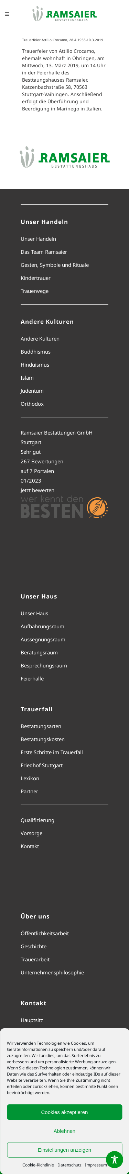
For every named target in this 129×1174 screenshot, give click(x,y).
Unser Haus (34, 613)
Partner (29, 791)
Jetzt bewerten (37, 490)
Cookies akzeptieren (64, 1112)
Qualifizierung (37, 820)
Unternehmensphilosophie (52, 972)
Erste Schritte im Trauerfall (52, 752)
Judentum (32, 390)
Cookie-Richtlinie (38, 1165)
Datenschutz (69, 1165)
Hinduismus (35, 364)
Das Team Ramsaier (44, 251)
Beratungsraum (39, 652)
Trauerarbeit (35, 959)
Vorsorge (31, 833)
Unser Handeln (38, 238)
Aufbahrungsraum (42, 626)
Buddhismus (36, 351)
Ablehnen (64, 1131)
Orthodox (32, 403)
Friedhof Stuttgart (42, 765)
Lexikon (30, 778)
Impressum (96, 1165)
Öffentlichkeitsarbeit (45, 933)
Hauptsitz (32, 1020)
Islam (27, 377)
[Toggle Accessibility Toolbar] (114, 1159)
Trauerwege (35, 290)
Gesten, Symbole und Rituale (55, 264)
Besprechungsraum (44, 665)
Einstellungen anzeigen (64, 1150)
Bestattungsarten (41, 726)
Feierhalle (32, 678)
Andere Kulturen (40, 338)
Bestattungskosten (43, 739)
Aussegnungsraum (43, 639)
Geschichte (33, 946)
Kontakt (30, 846)
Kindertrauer (36, 277)
